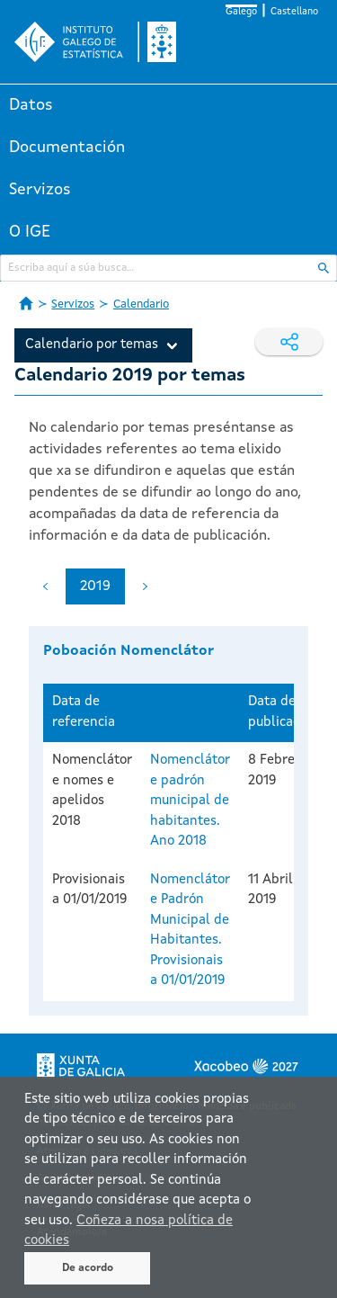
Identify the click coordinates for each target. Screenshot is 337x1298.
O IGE (29, 232)
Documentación (67, 147)
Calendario (141, 304)
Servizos (40, 190)
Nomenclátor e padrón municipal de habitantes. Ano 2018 (190, 801)
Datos (31, 105)
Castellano (294, 12)
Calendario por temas (91, 345)
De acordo (87, 1268)
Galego (241, 12)
